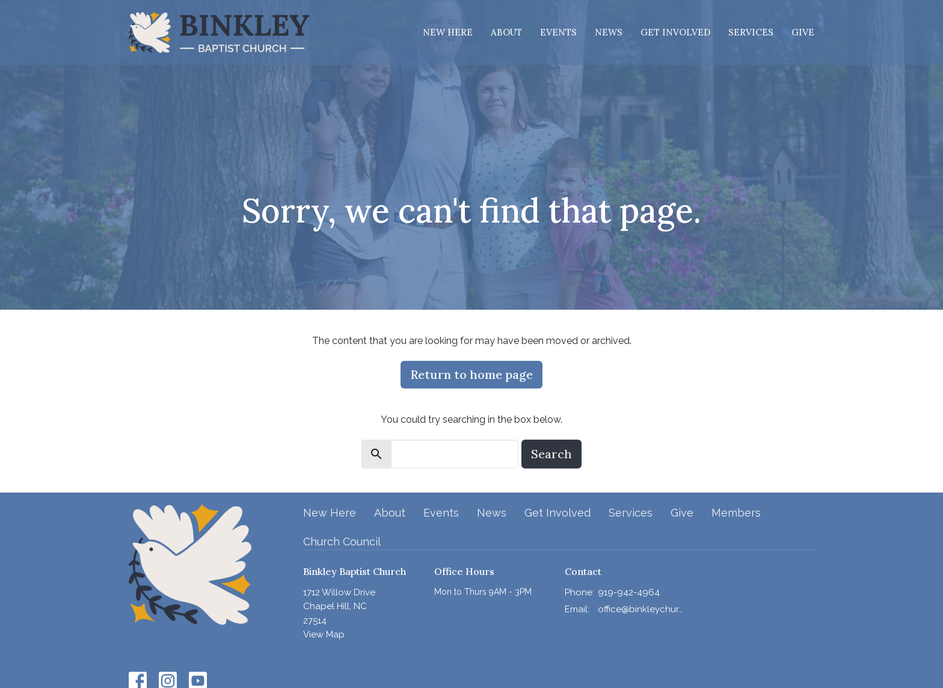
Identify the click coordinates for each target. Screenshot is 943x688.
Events (558, 32)
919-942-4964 (629, 592)
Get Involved (675, 32)
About (506, 32)
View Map (324, 634)
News (608, 32)
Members (736, 512)
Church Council (342, 541)
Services (750, 32)
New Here (448, 32)
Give (802, 32)
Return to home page (471, 374)
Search (551, 453)
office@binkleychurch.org (641, 609)
